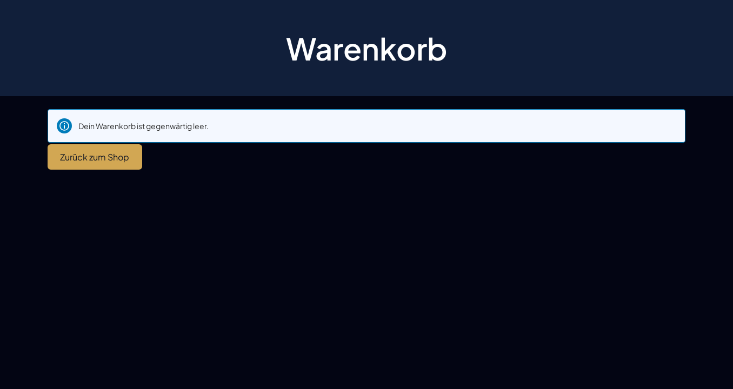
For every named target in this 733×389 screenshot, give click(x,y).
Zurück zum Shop (94, 157)
